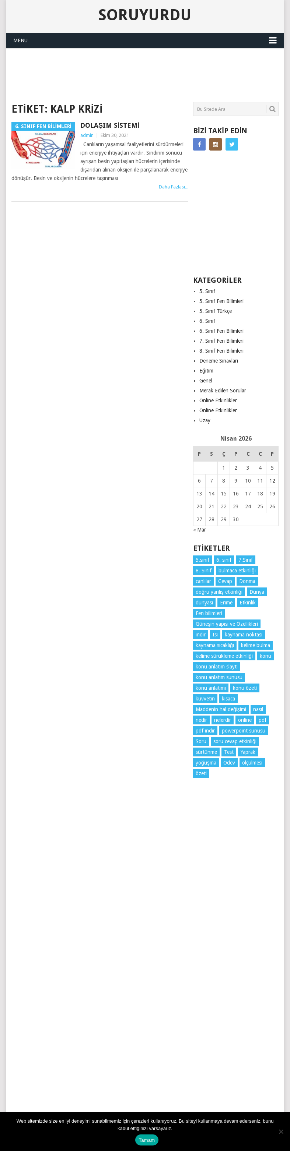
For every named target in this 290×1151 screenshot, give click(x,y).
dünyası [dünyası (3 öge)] (204, 602)
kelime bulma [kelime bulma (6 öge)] (255, 645)
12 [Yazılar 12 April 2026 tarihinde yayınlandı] (272, 481)
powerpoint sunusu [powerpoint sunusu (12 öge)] (243, 731)
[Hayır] (280, 1131)
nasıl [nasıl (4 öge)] (258, 709)
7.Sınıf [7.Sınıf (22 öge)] (245, 560)
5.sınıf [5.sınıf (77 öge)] (202, 560)
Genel (205, 381)
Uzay (204, 420)
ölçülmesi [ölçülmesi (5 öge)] (252, 763)
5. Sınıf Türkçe (215, 311)
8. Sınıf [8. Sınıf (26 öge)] (204, 570)
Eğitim (206, 371)
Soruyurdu (145, 15)
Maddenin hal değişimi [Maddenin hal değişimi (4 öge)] (221, 709)
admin (87, 135)
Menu (20, 40)
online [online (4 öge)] (245, 720)
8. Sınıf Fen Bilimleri (221, 351)
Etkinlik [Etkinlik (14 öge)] (248, 602)
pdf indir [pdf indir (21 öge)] (205, 731)
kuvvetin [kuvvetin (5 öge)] (205, 699)
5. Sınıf (207, 291)
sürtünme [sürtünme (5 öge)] (206, 752)
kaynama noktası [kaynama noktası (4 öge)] (243, 635)
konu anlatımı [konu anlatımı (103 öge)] (211, 688)
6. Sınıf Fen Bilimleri (221, 331)
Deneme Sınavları (218, 361)
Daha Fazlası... (173, 187)
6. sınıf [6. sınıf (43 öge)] (223, 560)
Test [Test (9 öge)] (229, 752)
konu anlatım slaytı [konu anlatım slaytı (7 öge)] (217, 667)
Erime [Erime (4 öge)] (226, 602)
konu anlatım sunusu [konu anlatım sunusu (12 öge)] (219, 677)
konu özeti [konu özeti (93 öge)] (245, 688)
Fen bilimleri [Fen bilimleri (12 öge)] (209, 613)
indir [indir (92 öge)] (201, 635)
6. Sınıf (207, 321)
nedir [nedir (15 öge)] (201, 720)
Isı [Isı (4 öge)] (215, 635)
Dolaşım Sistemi (109, 125)
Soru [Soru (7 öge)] (201, 741)
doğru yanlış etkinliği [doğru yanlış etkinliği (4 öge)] (219, 592)
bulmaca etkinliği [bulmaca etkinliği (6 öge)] (237, 570)
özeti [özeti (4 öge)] (201, 773)
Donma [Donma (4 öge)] (247, 581)
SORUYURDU (251, 64)
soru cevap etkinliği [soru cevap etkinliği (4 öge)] (234, 741)
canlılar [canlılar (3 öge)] (203, 581)
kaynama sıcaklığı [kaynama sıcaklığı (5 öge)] (215, 645)
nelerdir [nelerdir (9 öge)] (222, 720)
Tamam (147, 1140)
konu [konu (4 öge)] (265, 656)
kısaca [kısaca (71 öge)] (228, 699)
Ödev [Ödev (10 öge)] (229, 763)
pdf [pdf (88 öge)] (262, 720)
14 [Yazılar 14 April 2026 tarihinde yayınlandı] (211, 494)
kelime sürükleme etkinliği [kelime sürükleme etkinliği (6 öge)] (224, 656)
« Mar (199, 530)
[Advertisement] (145, 74)
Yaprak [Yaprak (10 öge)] (248, 752)
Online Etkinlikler (218, 400)
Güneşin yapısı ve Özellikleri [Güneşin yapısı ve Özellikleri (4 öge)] (227, 624)
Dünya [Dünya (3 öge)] (256, 592)
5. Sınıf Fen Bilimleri (221, 301)
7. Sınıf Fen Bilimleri (221, 341)
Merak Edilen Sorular (222, 390)
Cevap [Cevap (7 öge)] (225, 581)
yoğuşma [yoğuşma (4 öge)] (206, 763)
